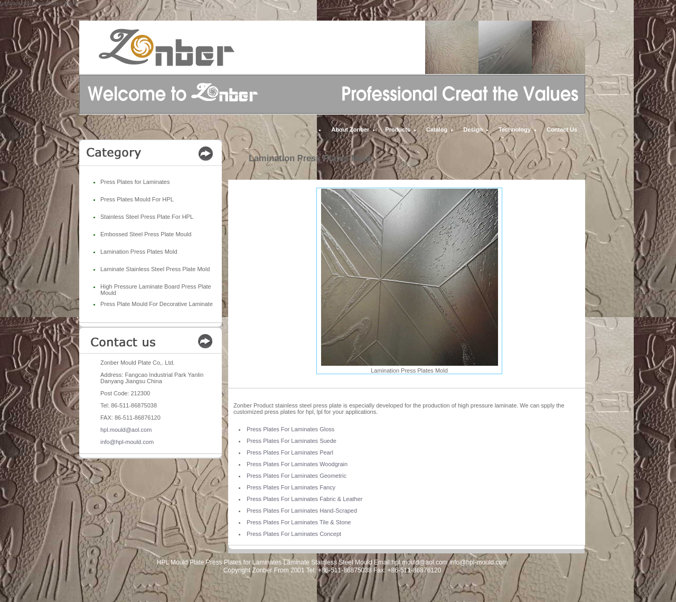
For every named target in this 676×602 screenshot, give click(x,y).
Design (473, 129)
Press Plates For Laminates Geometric (296, 476)
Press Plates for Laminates (135, 182)
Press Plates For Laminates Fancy (291, 487)
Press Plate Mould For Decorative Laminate (156, 304)
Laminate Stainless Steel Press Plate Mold (155, 269)
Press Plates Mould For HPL (137, 199)
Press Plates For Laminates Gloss (290, 429)
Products (397, 129)
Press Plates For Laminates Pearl (290, 452)
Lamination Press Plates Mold (138, 251)
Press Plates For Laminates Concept (294, 534)
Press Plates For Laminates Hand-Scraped (302, 510)
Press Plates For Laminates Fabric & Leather (304, 499)
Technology (515, 129)
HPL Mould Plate (180, 562)
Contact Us (562, 129)
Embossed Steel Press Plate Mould (145, 234)
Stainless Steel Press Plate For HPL (146, 217)
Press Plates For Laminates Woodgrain (297, 464)
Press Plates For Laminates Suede (291, 441)
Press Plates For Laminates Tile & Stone (299, 522)
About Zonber (350, 129)
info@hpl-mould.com (127, 442)
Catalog (436, 129)
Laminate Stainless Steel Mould (328, 562)
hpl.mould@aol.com (126, 430)
